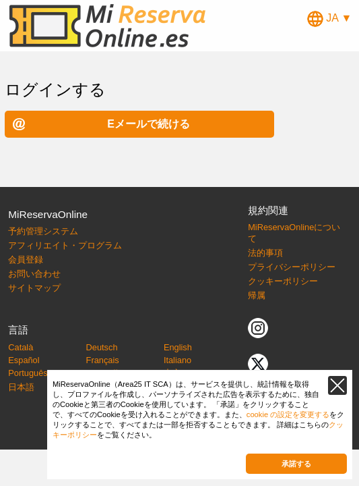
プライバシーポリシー (291, 267)
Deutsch (102, 347)
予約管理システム (43, 231)
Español (23, 360)
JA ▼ (329, 18)
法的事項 (265, 253)
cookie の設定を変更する (288, 414)
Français (102, 360)
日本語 (21, 387)
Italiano (177, 360)
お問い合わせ (34, 274)
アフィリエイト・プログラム (65, 245)
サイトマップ (34, 288)
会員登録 (25, 259)
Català (20, 347)
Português (27, 373)
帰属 (256, 295)
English (178, 347)
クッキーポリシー (283, 281)
